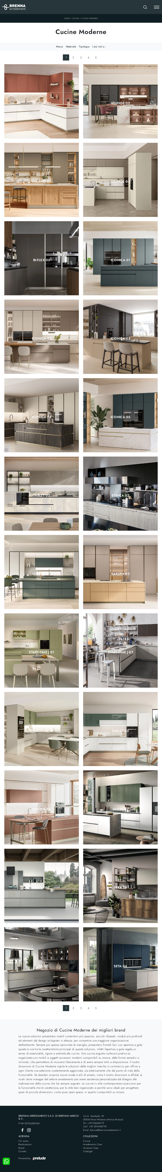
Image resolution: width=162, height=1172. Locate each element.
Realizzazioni (25, 1144)
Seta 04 (120, 966)
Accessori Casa (90, 1148)
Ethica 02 (120, 495)
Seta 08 (120, 888)
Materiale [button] (71, 46)
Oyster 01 (41, 574)
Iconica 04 (42, 417)
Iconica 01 (120, 260)
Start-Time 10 (41, 731)
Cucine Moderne (90, 18)
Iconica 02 (42, 338)
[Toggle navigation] (156, 7)
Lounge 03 (120, 182)
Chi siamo (23, 1141)
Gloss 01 (120, 809)
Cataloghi (88, 1151)
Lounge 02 (120, 103)
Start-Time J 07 (120, 652)
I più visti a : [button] (99, 46)
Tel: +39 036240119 (93, 1123)
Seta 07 (41, 966)
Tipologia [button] (84, 46)
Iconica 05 (120, 417)
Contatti (22, 1151)
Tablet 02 (41, 495)
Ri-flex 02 (41, 260)
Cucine (75, 18)
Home (67, 18)
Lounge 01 (41, 103)
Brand (21, 1148)
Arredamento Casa (92, 1144)
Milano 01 (41, 182)
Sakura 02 (120, 574)
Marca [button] (59, 46)
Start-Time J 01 (41, 652)
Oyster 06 (42, 809)
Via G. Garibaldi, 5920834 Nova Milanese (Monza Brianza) (103, 1117)
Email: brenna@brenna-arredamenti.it (102, 1130)
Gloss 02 (42, 888)
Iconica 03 (120, 338)
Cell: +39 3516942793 (95, 1126)
